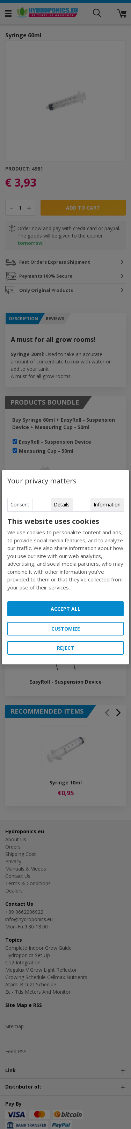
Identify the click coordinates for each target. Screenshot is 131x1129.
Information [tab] (107, 504)
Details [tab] (62, 504)
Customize (65, 628)
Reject (65, 648)
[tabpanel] (65, 554)
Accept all (65, 608)
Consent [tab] (19, 504)
